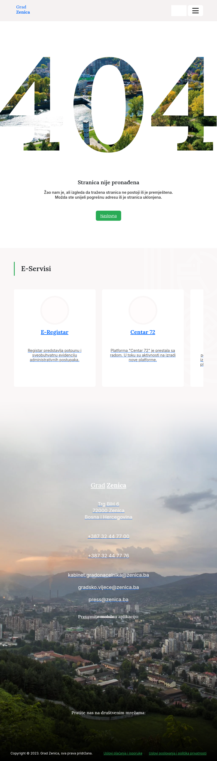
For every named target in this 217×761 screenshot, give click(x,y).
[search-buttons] (179, 10)
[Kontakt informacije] (108, 511)
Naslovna (108, 215)
